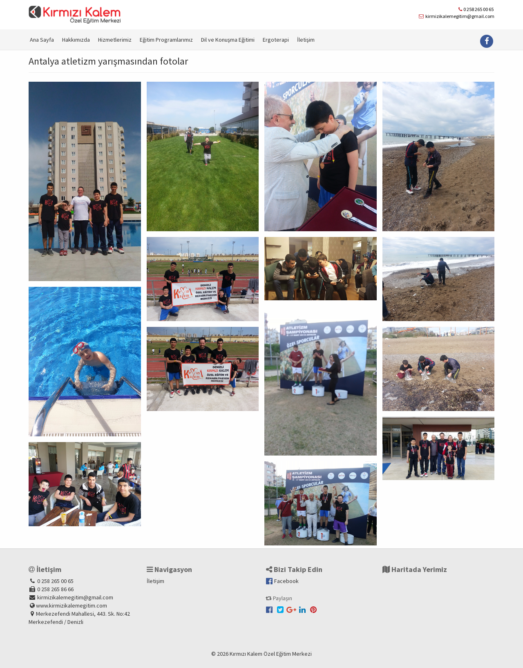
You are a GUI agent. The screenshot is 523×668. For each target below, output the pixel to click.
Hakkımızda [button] (76, 39)
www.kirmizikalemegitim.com (71, 605)
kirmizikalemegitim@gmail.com (459, 16)
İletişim (306, 39)
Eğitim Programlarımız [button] (166, 39)
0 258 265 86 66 (55, 589)
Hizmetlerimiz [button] (115, 39)
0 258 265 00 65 (478, 9)
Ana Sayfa (42, 39)
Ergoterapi (276, 39)
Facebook (281, 581)
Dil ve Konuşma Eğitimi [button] (228, 39)
